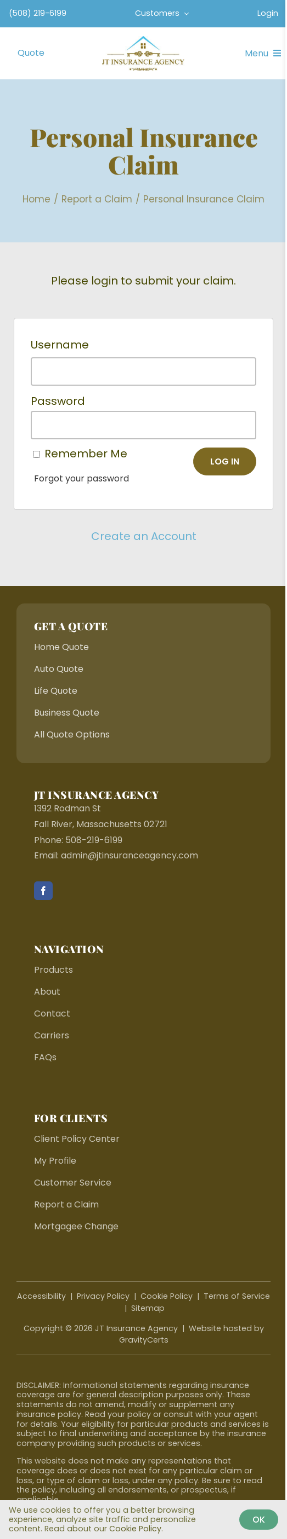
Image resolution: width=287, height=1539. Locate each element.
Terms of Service (237, 1296)
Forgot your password (81, 478)
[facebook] (43, 890)
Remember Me (85, 453)
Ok (258, 1519)
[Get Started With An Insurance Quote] (31, 53)
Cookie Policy (166, 1296)
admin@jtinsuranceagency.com (129, 855)
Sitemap (148, 1308)
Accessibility (41, 1296)
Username (60, 344)
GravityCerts (143, 1339)
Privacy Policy (103, 1296)
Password (58, 401)
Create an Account (143, 536)
